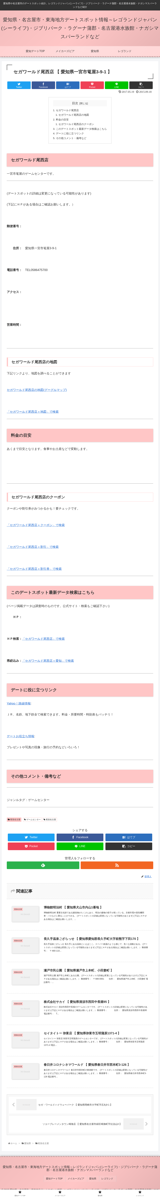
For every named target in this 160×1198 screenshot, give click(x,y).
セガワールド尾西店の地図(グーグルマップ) (37, 391)
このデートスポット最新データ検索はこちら (81, 130)
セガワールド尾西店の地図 (73, 115)
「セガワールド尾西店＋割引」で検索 (33, 549)
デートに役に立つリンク (69, 135)
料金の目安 (61, 120)
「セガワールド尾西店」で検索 (43, 641)
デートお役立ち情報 (20, 738)
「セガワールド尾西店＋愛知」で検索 (48, 662)
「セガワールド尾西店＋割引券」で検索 (34, 570)
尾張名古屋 (14, 821)
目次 (75, 103)
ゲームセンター (32, 821)
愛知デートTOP (56, 1180)
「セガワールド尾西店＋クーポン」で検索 (36, 527)
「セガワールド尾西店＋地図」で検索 (33, 413)
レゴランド (106, 1180)
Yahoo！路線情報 (19, 705)
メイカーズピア (77, 1180)
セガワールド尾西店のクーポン (76, 125)
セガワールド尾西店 (66, 110)
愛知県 (92, 1180)
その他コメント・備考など (70, 139)
